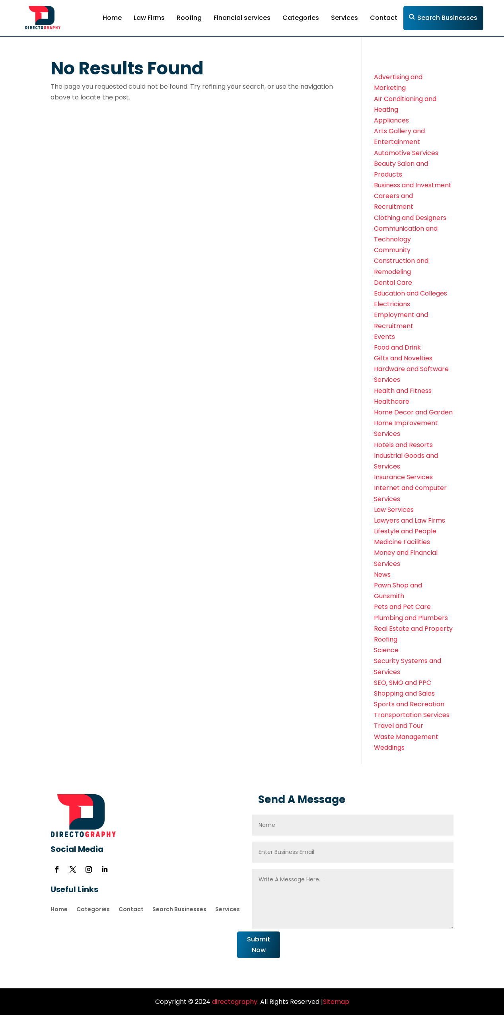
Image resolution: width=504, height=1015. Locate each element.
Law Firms (149, 17)
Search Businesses (447, 17)
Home (112, 17)
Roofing (189, 17)
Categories (300, 17)
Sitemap (336, 1001)
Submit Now (258, 945)
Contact (383, 17)
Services (344, 17)
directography (233, 1001)
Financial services (242, 17)
